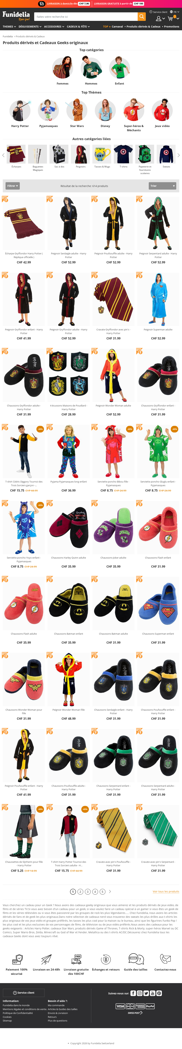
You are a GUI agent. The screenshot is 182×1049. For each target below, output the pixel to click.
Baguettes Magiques (38, 168)
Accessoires (52, 26)
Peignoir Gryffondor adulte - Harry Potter (68, 331)
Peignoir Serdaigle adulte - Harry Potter (68, 255)
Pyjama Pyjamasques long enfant (68, 481)
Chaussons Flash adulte (24, 633)
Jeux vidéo (162, 126)
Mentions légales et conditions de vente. (25, 1009)
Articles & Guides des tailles (62, 1009)
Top (105, 26)
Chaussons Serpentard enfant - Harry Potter (113, 787)
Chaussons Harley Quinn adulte (68, 557)
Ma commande (56, 1005)
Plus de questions (57, 1020)
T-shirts (123, 166)
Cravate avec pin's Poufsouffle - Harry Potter (113, 863)
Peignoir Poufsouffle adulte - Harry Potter (113, 255)
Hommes (91, 83)
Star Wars (77, 126)
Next (179, 155)
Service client (23, 993)
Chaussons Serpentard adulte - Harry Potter (158, 787)
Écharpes (16, 166)
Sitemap (7, 1020)
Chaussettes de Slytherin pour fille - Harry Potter (24, 863)
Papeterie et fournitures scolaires (145, 170)
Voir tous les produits (166, 891)
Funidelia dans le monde (16, 1005)
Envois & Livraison (58, 1013)
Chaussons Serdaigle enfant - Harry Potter (113, 711)
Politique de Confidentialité (18, 1013)
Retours (52, 1017)
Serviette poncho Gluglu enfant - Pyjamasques (158, 483)
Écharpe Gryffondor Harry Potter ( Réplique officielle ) (24, 255)
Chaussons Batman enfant (68, 633)
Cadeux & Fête (77, 26)
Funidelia (8, 36)
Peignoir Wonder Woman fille (68, 709)
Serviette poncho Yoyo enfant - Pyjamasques (24, 559)
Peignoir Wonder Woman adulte (113, 405)
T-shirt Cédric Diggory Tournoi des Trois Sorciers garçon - (23, 483)
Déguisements (29, 26)
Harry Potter (20, 126)
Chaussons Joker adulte (113, 557)
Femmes (62, 83)
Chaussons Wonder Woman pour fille (24, 711)
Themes (8, 26)
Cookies (7, 1017)
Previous (3, 155)
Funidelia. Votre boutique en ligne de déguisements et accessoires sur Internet (16, 16)
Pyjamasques (48, 126)
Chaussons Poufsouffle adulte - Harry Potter (69, 787)
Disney (105, 126)
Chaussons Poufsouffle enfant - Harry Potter (158, 711)
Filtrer (11, 186)
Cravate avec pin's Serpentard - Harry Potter (158, 863)
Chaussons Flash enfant (158, 557)
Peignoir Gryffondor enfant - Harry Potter (24, 331)
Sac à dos (59, 166)
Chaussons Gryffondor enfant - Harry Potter (158, 407)
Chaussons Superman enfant (158, 633)
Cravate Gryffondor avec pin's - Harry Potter (113, 331)
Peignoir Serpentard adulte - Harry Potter (158, 255)
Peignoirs (81, 166)
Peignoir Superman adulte (158, 329)
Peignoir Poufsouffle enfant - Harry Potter (24, 787)
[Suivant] (110, 892)
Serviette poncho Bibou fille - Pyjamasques (113, 483)
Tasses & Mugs (102, 166)
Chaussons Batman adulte (113, 633)
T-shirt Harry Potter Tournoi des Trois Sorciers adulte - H (68, 863)
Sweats (166, 166)
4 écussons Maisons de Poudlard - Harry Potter (68, 407)
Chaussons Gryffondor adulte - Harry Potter (24, 407)
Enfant (119, 83)
